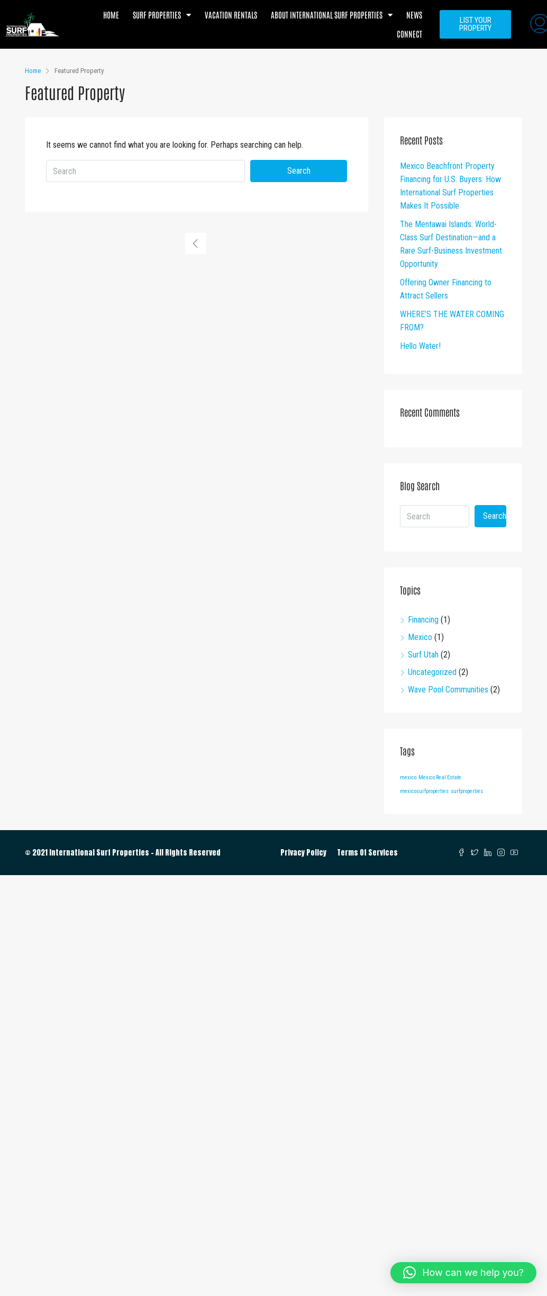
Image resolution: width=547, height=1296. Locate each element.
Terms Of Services (367, 852)
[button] (463, 1272)
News (414, 15)
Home (111, 15)
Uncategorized (432, 672)
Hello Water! (420, 346)
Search (299, 171)
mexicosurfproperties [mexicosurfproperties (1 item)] (424, 791)
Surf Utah (423, 655)
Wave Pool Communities (448, 690)
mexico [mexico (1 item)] (408, 777)
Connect (409, 34)
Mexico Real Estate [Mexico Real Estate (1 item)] (439, 777)
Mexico (420, 637)
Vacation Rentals (231, 15)
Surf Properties (162, 15)
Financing (423, 620)
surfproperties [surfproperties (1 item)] (467, 791)
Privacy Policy (303, 852)
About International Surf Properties (332, 15)
